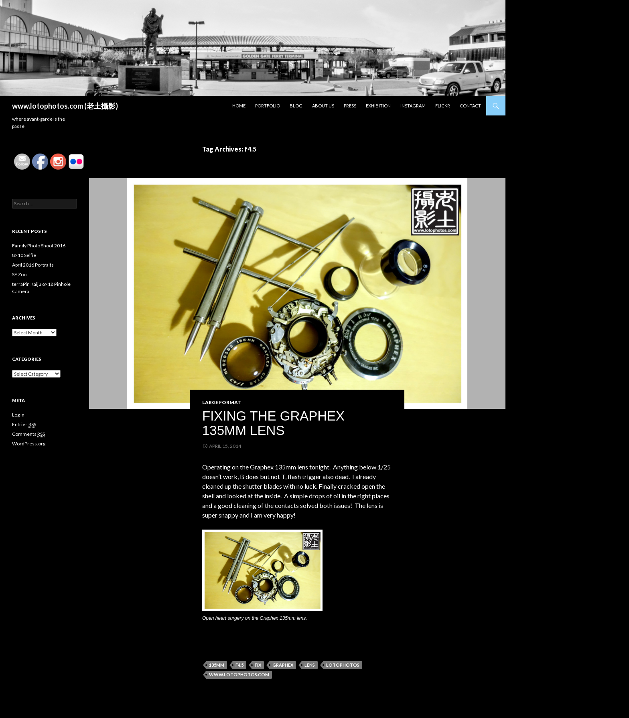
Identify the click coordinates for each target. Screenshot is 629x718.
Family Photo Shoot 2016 (38, 246)
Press (350, 105)
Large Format (221, 402)
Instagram (413, 105)
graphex (282, 664)
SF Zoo (19, 274)
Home (239, 105)
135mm (216, 664)
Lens (309, 664)
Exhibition (378, 105)
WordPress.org (28, 444)
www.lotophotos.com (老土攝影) (65, 105)
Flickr (442, 105)
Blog (296, 105)
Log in (18, 415)
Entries (24, 424)
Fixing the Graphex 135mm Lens (273, 423)
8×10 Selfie (24, 255)
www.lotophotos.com (239, 674)
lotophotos (342, 664)
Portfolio (267, 105)
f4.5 (239, 664)
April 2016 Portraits (33, 265)
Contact (470, 105)
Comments (28, 434)
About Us (323, 105)
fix (258, 664)
